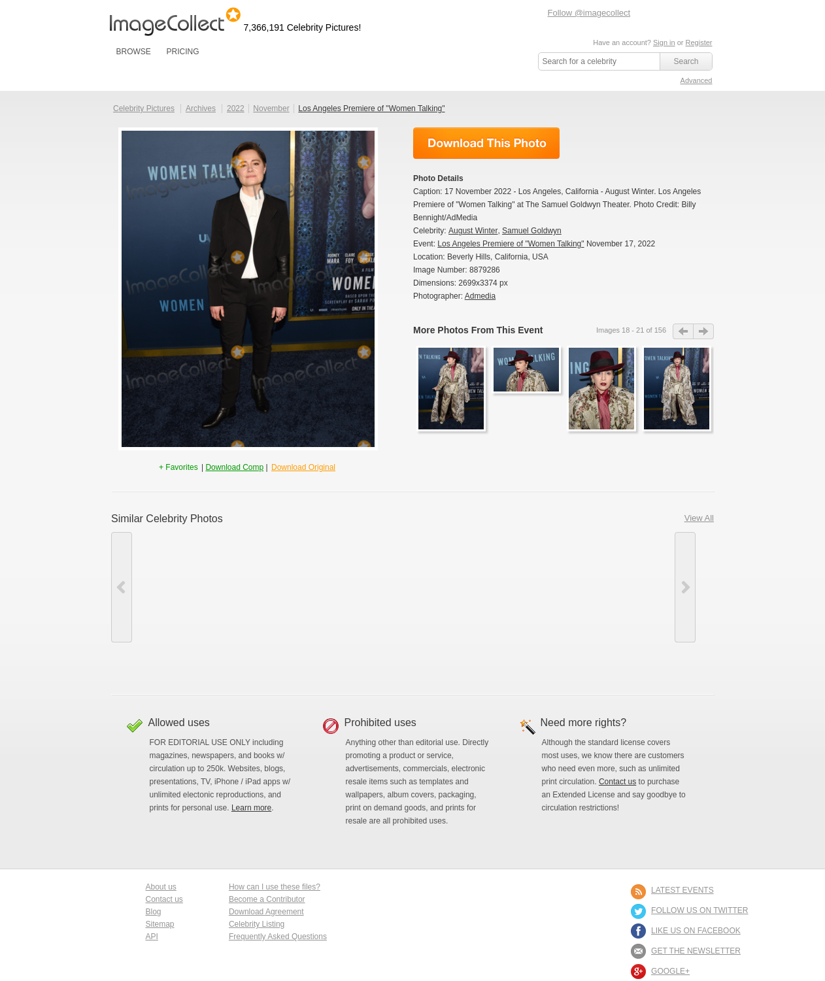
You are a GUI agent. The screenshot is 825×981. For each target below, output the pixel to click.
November (271, 108)
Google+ (670, 971)
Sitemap (160, 924)
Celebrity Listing (256, 924)
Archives (201, 108)
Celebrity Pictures (144, 108)
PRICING (182, 51)
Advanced (697, 80)
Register (699, 42)
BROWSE (133, 51)
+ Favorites (179, 467)
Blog (153, 911)
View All (699, 518)
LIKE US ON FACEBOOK (696, 930)
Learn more (251, 807)
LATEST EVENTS (682, 890)
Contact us (617, 781)
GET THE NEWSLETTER (696, 951)
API (152, 936)
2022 (235, 108)
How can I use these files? (274, 886)
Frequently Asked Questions (278, 936)
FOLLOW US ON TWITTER (699, 910)
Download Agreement (266, 911)
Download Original (303, 467)
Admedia (480, 296)
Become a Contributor (267, 899)
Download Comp (234, 467)
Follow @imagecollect (589, 13)
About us (161, 886)
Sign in (664, 42)
